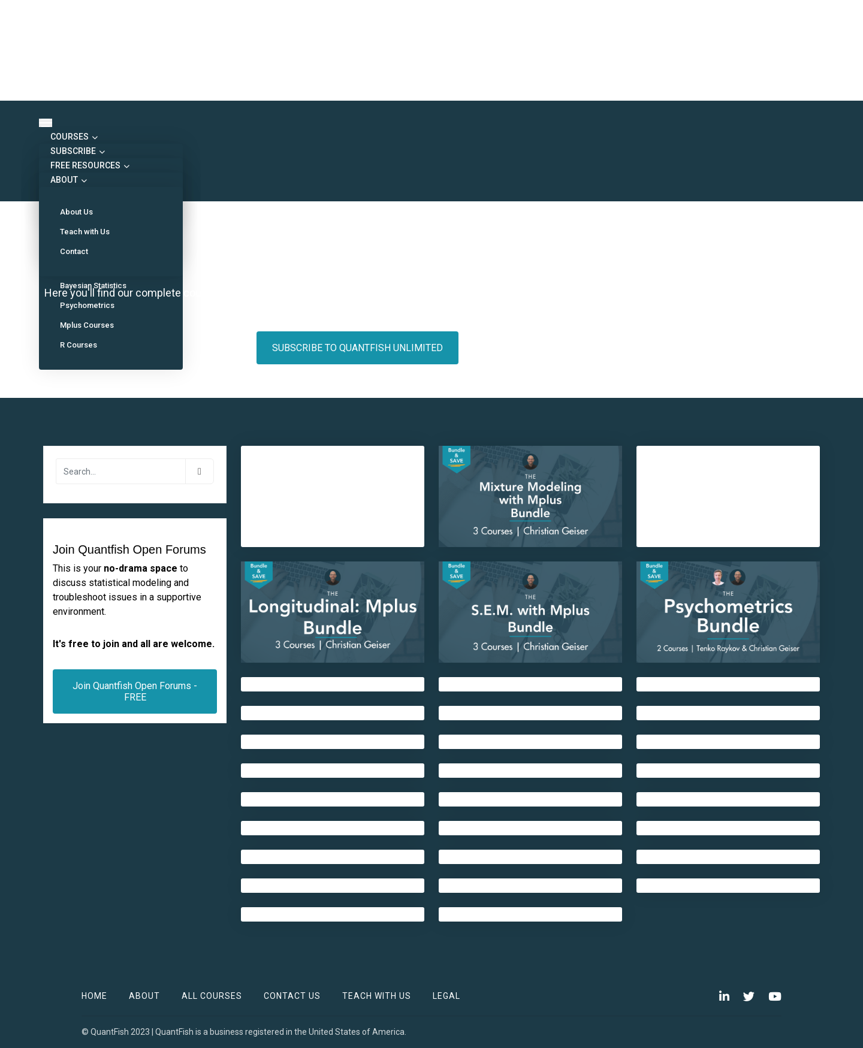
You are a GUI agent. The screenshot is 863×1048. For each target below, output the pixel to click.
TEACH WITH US (376, 996)
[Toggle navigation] (45, 123)
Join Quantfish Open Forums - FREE (135, 691)
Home (94, 996)
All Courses (212, 996)
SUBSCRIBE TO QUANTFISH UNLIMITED (357, 348)
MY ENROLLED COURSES (538, 348)
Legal (446, 996)
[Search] (121, 471)
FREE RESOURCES (89, 165)
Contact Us (292, 996)
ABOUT (68, 180)
